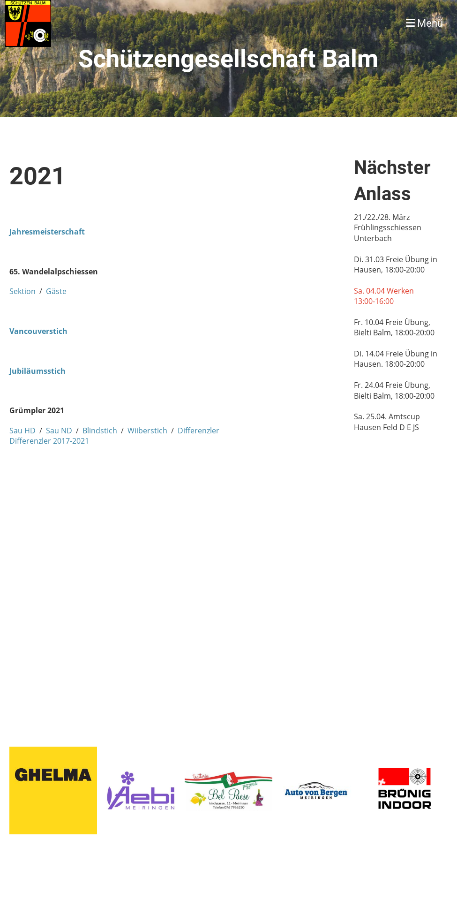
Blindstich (99, 430)
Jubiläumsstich (37, 371)
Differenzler (198, 430)
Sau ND (59, 430)
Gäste (56, 291)
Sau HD (22, 430)
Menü (424, 23)
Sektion (22, 291)
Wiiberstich (147, 430)
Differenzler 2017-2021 (49, 441)
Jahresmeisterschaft (47, 232)
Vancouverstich (38, 331)
